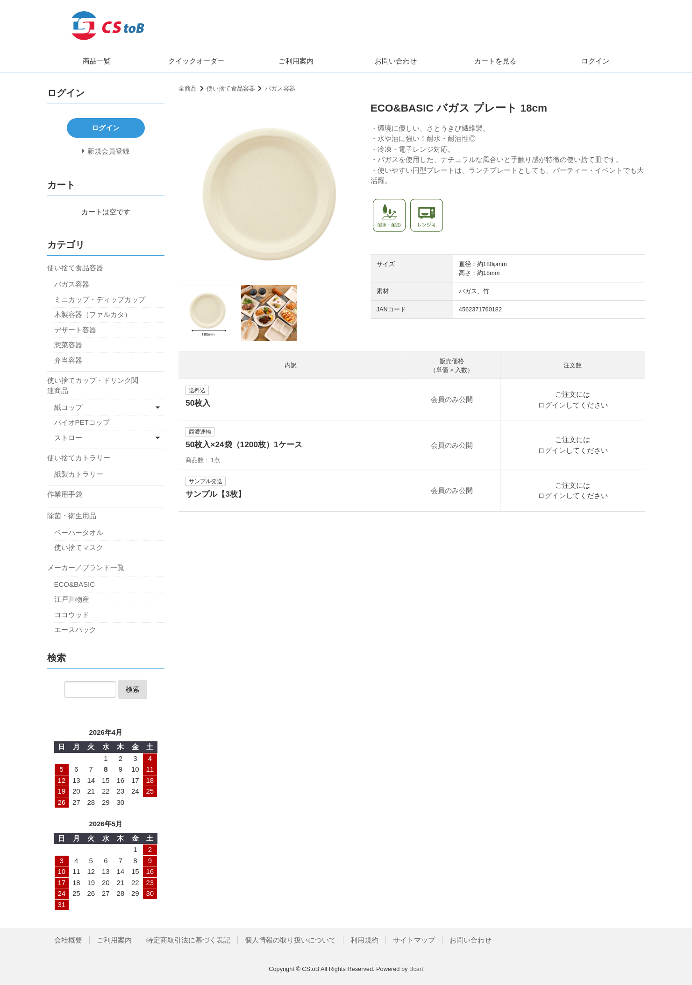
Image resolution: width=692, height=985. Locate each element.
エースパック (75, 629)
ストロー (68, 438)
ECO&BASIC (74, 584)
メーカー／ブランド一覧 (85, 567)
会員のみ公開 (452, 399)
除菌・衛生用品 (71, 516)
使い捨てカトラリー (78, 458)
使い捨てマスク (78, 547)
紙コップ (68, 407)
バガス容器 (280, 88)
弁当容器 (68, 360)
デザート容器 (75, 330)
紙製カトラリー (78, 474)
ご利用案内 (296, 61)
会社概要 (68, 940)
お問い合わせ (396, 61)
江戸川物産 (71, 599)
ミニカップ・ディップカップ (99, 299)
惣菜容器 (68, 345)
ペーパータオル (78, 532)
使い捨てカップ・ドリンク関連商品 (92, 385)
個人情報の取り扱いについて (290, 940)
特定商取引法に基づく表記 (188, 940)
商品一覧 (97, 61)
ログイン (595, 61)
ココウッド (71, 615)
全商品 (187, 88)
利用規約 (364, 940)
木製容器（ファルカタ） (92, 314)
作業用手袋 (64, 494)
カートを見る (495, 61)
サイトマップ (414, 940)
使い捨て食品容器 (231, 88)
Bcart (416, 968)
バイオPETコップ (82, 422)
